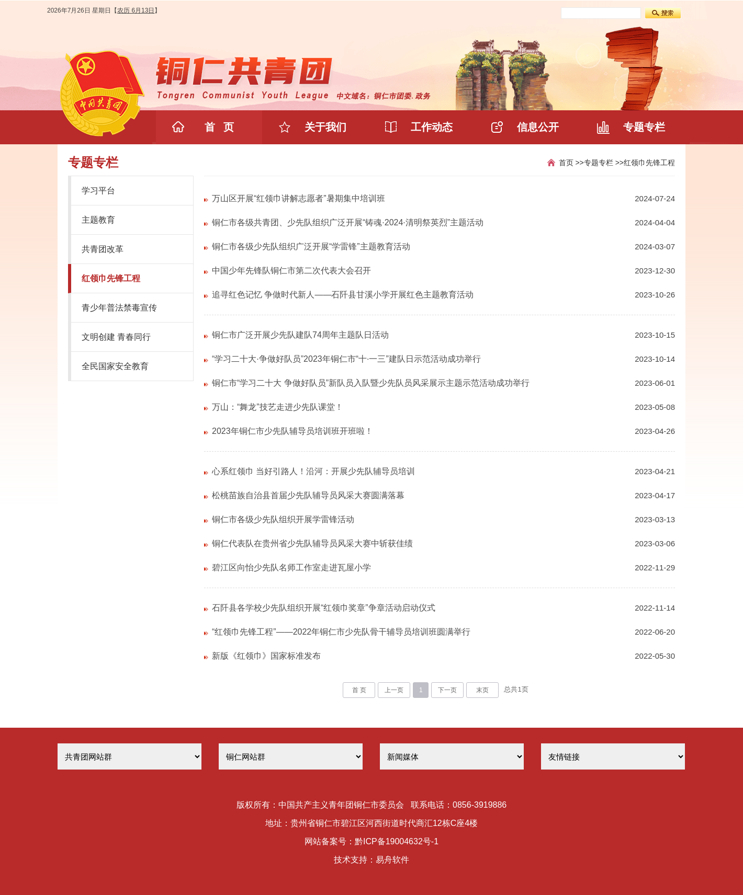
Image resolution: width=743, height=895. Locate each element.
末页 (482, 690)
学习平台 (98, 190)
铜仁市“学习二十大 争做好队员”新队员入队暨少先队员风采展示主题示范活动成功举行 (371, 382)
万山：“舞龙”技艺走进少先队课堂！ (277, 407)
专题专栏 (644, 127)
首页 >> (571, 162)
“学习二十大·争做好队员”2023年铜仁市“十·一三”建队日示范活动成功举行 (346, 358)
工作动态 (432, 127)
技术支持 (350, 859)
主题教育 (98, 219)
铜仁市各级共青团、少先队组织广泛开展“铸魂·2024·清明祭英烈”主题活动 (347, 222)
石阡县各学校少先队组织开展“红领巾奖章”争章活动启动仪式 (323, 607)
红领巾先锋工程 (111, 278)
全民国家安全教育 (115, 366)
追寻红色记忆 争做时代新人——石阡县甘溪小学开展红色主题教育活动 (343, 294)
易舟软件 (392, 859)
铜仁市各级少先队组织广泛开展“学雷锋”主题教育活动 (311, 246)
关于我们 (325, 127)
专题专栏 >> (604, 162)
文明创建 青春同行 (116, 336)
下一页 (447, 690)
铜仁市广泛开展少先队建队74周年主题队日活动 (300, 334)
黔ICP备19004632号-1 (396, 841)
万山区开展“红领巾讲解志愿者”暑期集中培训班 (298, 198)
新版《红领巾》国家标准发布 (266, 655)
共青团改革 (102, 249)
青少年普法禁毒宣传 (119, 307)
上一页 (394, 690)
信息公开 (538, 127)
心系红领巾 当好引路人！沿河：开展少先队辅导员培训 (313, 471)
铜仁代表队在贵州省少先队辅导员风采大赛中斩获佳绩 (312, 543)
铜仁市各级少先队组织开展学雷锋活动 (283, 519)
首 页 (219, 127)
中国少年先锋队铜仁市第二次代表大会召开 (291, 270)
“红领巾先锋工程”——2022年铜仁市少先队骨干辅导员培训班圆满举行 (341, 631)
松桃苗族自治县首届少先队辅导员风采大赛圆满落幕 (308, 495)
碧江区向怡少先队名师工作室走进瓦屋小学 (291, 567)
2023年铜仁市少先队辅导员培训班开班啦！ (292, 431)
